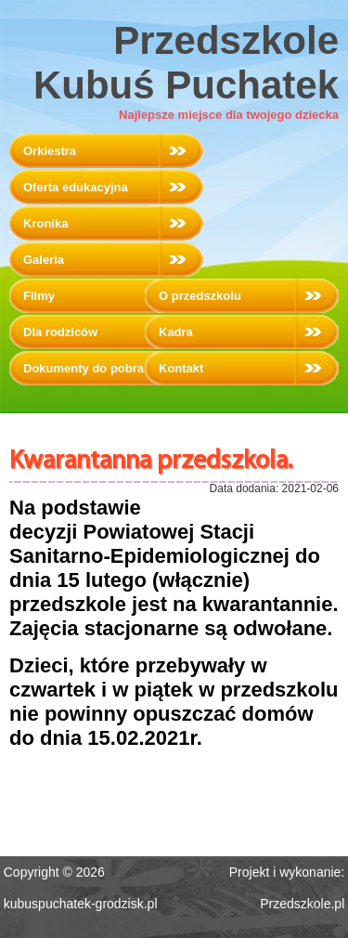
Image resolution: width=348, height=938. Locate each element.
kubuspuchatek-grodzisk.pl (81, 903)
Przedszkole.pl (302, 903)
